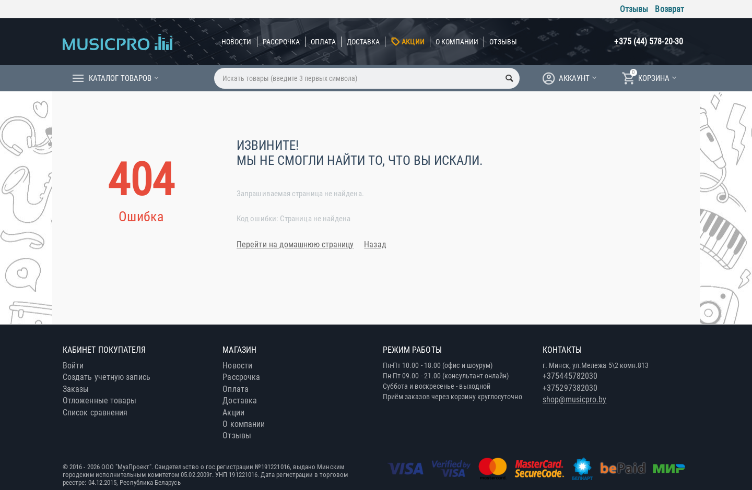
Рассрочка (281, 42)
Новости (236, 42)
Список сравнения (95, 412)
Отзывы (634, 9)
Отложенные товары (99, 400)
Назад (375, 244)
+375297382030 (570, 388)
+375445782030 (570, 376)
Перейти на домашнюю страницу (295, 244)
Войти (73, 366)
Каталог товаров (120, 78)
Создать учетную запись (106, 377)
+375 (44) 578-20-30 (648, 41)
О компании (457, 42)
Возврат (669, 9)
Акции (413, 42)
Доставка (363, 42)
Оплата (323, 42)
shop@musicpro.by (574, 399)
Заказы (76, 389)
